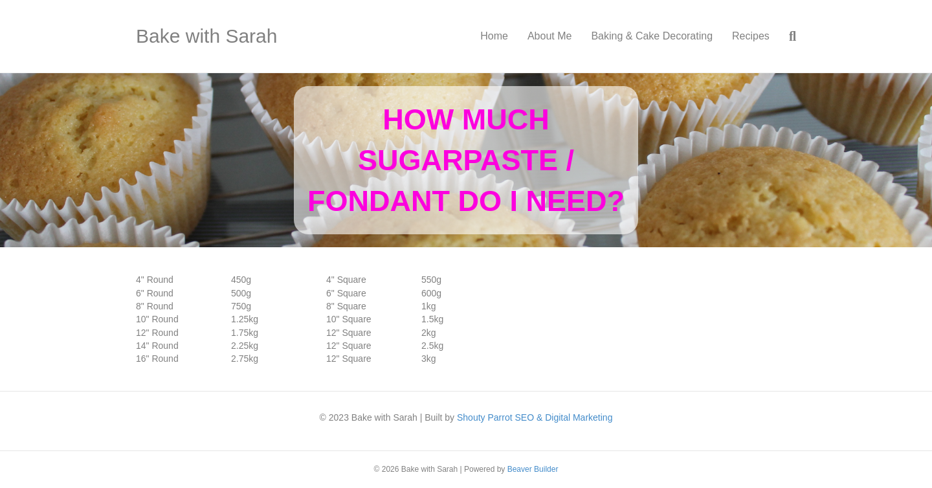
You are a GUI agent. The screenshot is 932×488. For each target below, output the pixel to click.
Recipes (751, 35)
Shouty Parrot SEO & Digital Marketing (534, 417)
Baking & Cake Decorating (652, 35)
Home (494, 35)
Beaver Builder (533, 469)
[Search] (787, 36)
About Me (549, 35)
